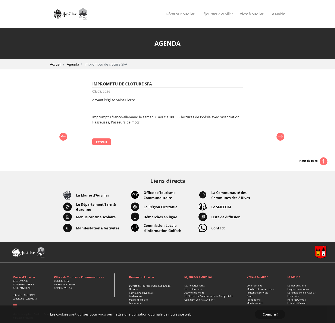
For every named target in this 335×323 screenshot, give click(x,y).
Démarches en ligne (160, 217)
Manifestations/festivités (97, 228)
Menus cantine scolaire (96, 217)
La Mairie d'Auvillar (92, 195)
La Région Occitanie (160, 207)
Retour (101, 142)
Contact (218, 228)
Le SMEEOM (221, 207)
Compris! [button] (270, 314)
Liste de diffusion (226, 217)
